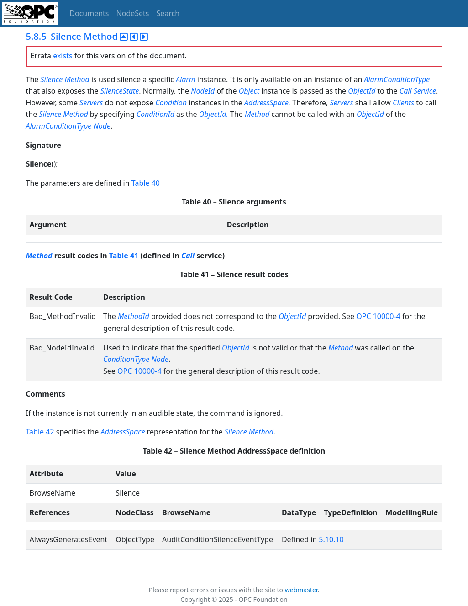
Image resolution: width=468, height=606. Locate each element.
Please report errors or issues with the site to (217, 589)
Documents (89, 13)
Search (168, 13)
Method (76, 79)
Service (425, 91)
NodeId (203, 91)
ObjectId (361, 91)
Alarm (185, 79)
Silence (51, 79)
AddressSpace (122, 432)
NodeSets (132, 13)
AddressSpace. (268, 103)
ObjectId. (213, 114)
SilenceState (119, 91)
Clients (403, 103)
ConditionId (155, 114)
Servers (91, 103)
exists (62, 56)
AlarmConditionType (397, 79)
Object (249, 91)
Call (406, 91)
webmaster (301, 589)
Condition (171, 103)
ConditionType (126, 359)
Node (101, 126)
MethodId (133, 316)
